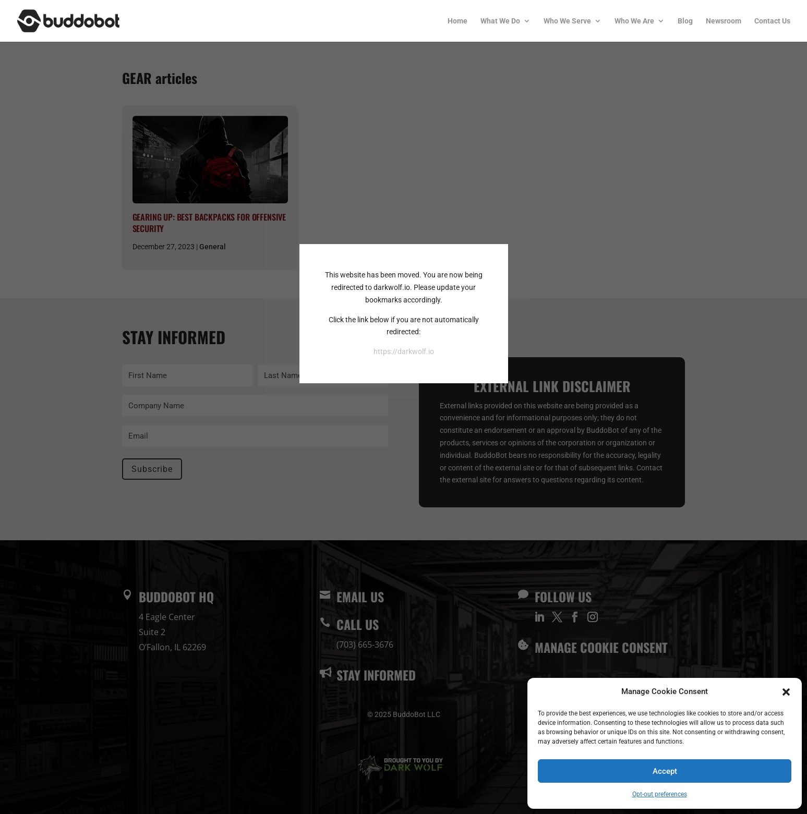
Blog (685, 21)
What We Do (500, 21)
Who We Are (634, 21)
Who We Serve (567, 21)
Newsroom (723, 21)
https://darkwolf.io (404, 351)
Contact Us (772, 21)
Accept (665, 771)
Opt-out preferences (659, 794)
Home (457, 21)
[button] (786, 692)
